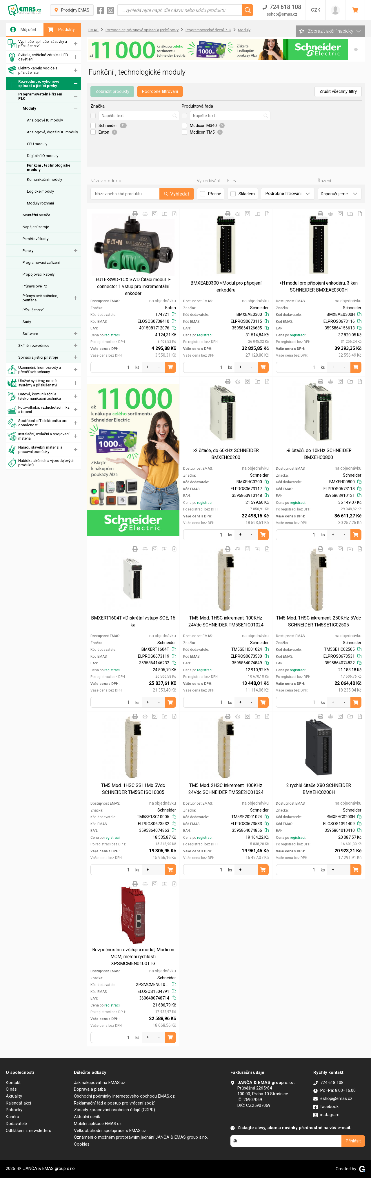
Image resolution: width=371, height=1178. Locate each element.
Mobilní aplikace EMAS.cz (98, 1123)
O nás (11, 1089)
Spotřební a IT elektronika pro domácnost (38, 423)
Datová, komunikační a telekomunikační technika (34, 396)
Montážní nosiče (36, 215)
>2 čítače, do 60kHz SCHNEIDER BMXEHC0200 (226, 454)
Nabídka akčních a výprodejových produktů (41, 462)
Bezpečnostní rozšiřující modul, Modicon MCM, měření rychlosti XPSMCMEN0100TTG (133, 956)
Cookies (82, 1144)
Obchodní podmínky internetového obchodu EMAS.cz (124, 1096)
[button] (356, 49)
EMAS (93, 30)
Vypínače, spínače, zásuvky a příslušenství (37, 43)
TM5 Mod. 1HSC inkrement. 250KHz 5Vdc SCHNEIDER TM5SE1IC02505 (318, 621)
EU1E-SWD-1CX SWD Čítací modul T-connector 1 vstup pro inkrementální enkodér (133, 286)
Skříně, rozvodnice (33, 345)
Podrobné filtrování (160, 91)
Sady (27, 322)
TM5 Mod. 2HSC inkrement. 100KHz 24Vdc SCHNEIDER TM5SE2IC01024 (225, 789)
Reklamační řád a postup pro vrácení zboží (114, 1103)
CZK (315, 10)
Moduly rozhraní (40, 203)
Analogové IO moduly (45, 120)
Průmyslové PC (35, 286)
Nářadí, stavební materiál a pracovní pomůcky (35, 449)
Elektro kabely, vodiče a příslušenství (32, 70)
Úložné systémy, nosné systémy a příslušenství (32, 383)
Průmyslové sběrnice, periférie (40, 298)
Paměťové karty (35, 239)
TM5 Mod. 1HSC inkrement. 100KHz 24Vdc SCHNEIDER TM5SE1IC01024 (225, 621)
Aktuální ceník (87, 1116)
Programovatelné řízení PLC (40, 96)
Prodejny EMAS (71, 10)
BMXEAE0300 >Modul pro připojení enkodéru (225, 286)
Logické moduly (40, 191)
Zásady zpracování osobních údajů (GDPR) (114, 1109)
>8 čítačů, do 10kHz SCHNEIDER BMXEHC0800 (318, 454)
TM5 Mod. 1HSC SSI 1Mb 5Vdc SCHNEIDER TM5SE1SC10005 (133, 789)
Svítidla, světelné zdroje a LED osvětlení (38, 57)
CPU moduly (37, 144)
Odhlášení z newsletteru (28, 1130)
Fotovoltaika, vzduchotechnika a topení (39, 409)
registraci (112, 335)
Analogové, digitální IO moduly (52, 132)
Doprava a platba (90, 1089)
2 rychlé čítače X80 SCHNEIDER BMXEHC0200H (318, 789)
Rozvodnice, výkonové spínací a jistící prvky (33, 83)
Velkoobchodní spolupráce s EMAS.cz (110, 1130)
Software (30, 333)
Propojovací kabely (38, 274)
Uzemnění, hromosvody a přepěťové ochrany (34, 369)
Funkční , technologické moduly (48, 167)
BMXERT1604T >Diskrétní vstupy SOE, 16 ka (133, 621)
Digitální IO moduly (42, 156)
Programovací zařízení (41, 262)
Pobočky (14, 1109)
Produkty (61, 29)
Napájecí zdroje (36, 227)
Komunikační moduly (44, 179)
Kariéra (12, 1116)
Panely (28, 250)
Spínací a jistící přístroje (38, 357)
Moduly (29, 108)
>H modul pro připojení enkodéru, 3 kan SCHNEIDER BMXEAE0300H (318, 286)
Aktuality (14, 1096)
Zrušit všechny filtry (338, 91)
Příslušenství (33, 310)
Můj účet (23, 29)
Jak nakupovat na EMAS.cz (99, 1082)
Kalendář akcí (18, 1103)
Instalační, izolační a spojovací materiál (38, 436)
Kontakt (13, 1082)
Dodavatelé (16, 1123)
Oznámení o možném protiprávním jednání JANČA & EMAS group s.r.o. (141, 1137)
